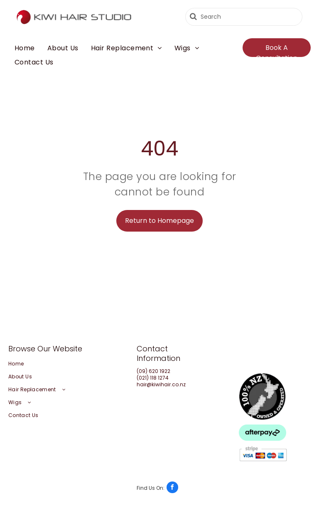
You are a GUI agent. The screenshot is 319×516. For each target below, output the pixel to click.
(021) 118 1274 (153, 377)
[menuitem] (24, 48)
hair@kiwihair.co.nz (161, 384)
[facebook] (157, 488)
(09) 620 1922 (153, 371)
